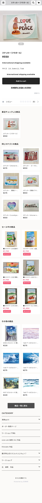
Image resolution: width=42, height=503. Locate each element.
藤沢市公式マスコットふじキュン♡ (14, 453)
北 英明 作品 (7, 467)
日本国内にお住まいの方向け (21, 88)
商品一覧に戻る (21, 406)
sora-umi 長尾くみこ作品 (11, 440)
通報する (37, 93)
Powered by (21, 481)
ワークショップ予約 (8, 433)
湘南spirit (5, 420)
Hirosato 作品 (7, 447)
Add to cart (21, 81)
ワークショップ (7, 460)
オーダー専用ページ (9, 426)
